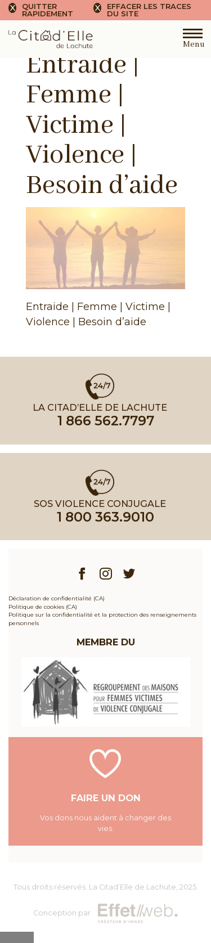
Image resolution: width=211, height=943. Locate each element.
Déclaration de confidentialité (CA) (56, 598)
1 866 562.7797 (105, 420)
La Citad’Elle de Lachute (132, 887)
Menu (193, 41)
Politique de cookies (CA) (42, 606)
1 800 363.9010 (105, 516)
